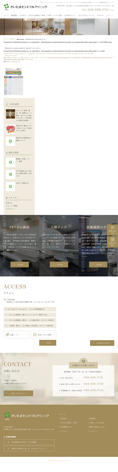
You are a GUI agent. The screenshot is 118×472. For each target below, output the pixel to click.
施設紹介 (14, 15)
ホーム (6, 15)
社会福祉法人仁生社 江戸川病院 (25, 449)
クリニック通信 (11, 206)
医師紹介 (23, 15)
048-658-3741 (95, 384)
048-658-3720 (95, 391)
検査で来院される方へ (87, 15)
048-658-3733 (95, 397)
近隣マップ (12, 340)
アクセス (101, 15)
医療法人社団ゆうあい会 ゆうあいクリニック (30, 456)
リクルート (110, 15)
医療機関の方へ (70, 15)
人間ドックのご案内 (55, 15)
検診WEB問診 (112, 242)
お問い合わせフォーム (20, 399)
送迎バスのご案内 (42, 340)
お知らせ (9, 204)
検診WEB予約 (112, 230)
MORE (48, 348)
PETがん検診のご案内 (37, 15)
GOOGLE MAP (102, 349)
